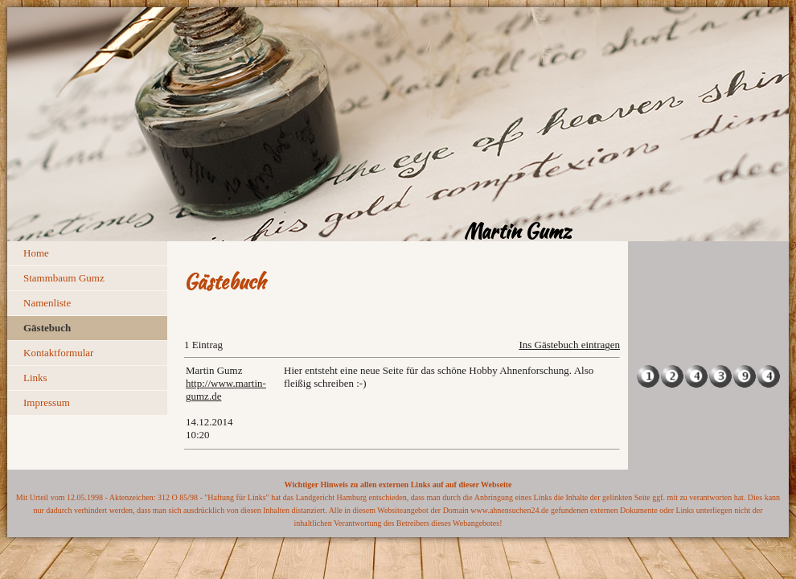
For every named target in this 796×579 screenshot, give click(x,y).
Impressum (46, 402)
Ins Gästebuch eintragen (569, 345)
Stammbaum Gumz (64, 278)
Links (35, 378)
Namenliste (47, 303)
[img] (398, 124)
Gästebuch (47, 328)
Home (36, 253)
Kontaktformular (58, 353)
